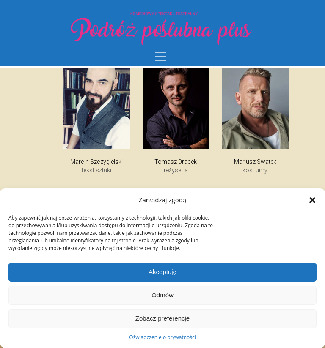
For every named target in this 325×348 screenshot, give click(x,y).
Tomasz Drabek (175, 161)
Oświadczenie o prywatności (162, 337)
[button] (312, 200)
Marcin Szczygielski (96, 161)
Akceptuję (162, 271)
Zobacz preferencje (162, 318)
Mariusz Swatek (255, 161)
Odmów (162, 295)
